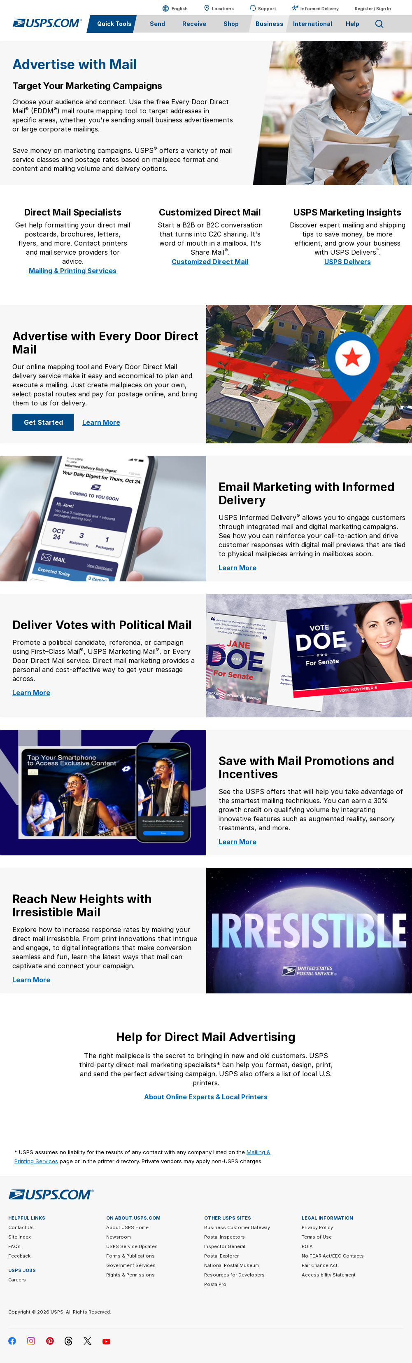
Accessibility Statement (329, 1275)
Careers (17, 1280)
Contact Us (21, 1227)
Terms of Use (317, 1237)
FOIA (307, 1246)
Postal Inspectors (224, 1237)
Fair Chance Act (320, 1265)
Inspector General (224, 1246)
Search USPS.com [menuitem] (379, 24)
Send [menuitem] (157, 23)
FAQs (14, 1246)
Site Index (19, 1237)
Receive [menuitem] (194, 23)
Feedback (19, 1256)
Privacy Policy (317, 1227)
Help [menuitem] (352, 23)
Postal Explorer (221, 1256)
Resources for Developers (234, 1275)
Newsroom (118, 1237)
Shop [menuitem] (231, 23)
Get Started (49, 421)
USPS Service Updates (132, 1246)
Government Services (131, 1265)
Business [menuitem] (270, 23)
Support (267, 8)
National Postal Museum (231, 1265)
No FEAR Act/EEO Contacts (333, 1256)
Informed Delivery (319, 8)
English (171, 8)
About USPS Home (127, 1227)
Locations (223, 8)
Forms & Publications (130, 1256)
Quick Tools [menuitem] (114, 23)
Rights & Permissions (130, 1275)
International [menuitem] (312, 23)
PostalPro (215, 1284)
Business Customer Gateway (237, 1227)
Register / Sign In (373, 8)
